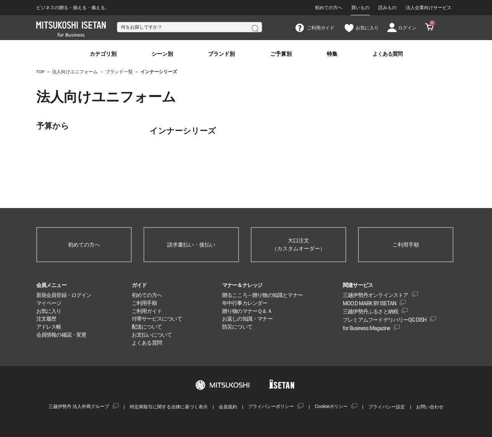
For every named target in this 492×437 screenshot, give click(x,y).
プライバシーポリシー (271, 406)
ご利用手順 (405, 245)
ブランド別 (221, 54)
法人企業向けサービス (429, 7)
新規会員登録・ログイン (64, 295)
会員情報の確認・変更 (61, 335)
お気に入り (48, 311)
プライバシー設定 (386, 407)
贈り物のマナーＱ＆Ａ (247, 311)
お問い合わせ (430, 407)
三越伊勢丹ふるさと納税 (370, 311)
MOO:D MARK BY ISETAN (369, 303)
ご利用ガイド (147, 311)
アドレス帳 (48, 327)
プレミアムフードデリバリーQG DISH (385, 320)
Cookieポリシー (331, 406)
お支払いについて (152, 335)
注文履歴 (46, 319)
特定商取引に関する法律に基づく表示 (169, 407)
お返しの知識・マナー (247, 319)
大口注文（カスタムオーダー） (298, 244)
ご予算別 (281, 54)
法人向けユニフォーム (78, 97)
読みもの (387, 7)
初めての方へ (328, 7)
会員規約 (228, 407)
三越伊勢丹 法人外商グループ (78, 406)
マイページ (48, 303)
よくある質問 (387, 54)
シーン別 (162, 54)
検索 (254, 27)
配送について (147, 327)
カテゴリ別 (103, 54)
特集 (332, 54)
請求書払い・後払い (191, 245)
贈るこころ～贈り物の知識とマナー (262, 295)
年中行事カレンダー (245, 303)
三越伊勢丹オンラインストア (375, 295)
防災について (237, 327)
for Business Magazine (366, 328)
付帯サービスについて (157, 319)
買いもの (360, 7)
